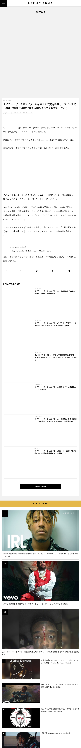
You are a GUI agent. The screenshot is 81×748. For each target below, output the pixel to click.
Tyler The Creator (28, 34)
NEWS (4, 729)
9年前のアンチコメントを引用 (59, 177)
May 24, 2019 (45, 171)
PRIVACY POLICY (21, 724)
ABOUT (5, 738)
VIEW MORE (40, 283)
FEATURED (6, 733)
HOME (5, 719)
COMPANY (18, 729)
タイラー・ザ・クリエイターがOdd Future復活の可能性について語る (43, 60)
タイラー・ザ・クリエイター (13, 34)
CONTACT (18, 719)
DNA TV (5, 724)
